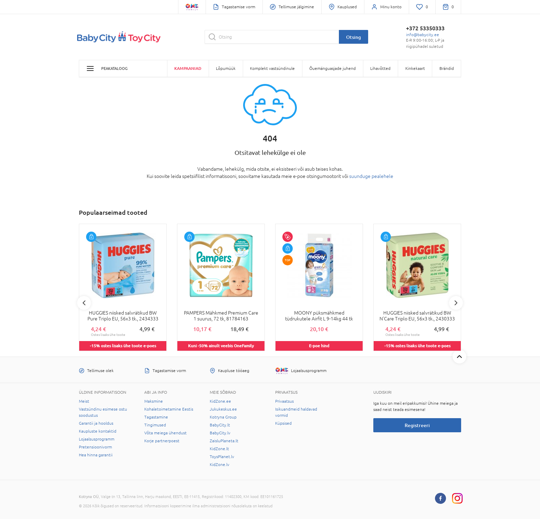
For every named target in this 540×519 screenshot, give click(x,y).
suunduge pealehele (371, 176)
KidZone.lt (219, 448)
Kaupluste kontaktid (97, 431)
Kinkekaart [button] (415, 68)
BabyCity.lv (220, 433)
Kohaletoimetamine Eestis (168, 409)
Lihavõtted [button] (380, 68)
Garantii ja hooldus (96, 423)
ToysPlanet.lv (222, 456)
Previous (84, 303)
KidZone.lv (219, 464)
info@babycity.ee (422, 34)
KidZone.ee (220, 401)
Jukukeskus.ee (223, 409)
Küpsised (283, 423)
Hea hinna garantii (96, 455)
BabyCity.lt (220, 425)
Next (456, 303)
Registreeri (417, 425)
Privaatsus (284, 401)
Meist (84, 401)
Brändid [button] (446, 68)
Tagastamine (156, 417)
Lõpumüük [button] (226, 68)
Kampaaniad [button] (187, 68)
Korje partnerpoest (161, 440)
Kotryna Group (223, 417)
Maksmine (153, 401)
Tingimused (155, 425)
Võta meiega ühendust (165, 433)
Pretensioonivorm (95, 447)
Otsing (353, 37)
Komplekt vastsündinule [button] (272, 68)
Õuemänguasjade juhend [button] (332, 68)
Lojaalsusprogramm (96, 439)
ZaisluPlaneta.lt (224, 440)
